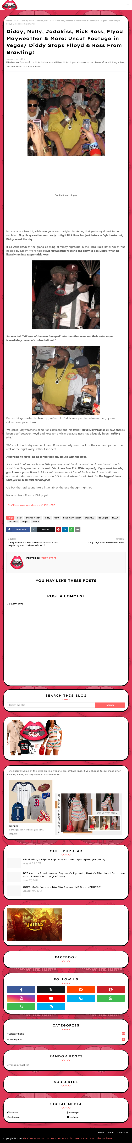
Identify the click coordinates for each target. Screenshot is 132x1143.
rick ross (13, 521)
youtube (74, 1117)
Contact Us (123, 1132)
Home (9, 20)
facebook (14, 1112)
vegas (25, 521)
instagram (14, 1117)
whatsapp (74, 1112)
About (111, 1132)
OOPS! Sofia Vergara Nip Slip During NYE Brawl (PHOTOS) (62, 887)
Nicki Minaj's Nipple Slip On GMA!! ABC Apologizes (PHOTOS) (64, 859)
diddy (47, 517)
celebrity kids (66, 1039)
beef (19, 517)
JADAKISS (89, 517)
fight (56, 517)
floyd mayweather (72, 517)
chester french (33, 517)
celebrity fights (66, 1033)
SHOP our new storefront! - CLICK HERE (31, 505)
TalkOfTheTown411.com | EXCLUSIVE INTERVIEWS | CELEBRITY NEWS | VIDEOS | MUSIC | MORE (67, 1138)
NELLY (115, 517)
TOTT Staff (49, 558)
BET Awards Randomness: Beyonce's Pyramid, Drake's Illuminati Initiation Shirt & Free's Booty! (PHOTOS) (74, 875)
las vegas (103, 517)
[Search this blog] (51, 705)
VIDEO (17, 20)
